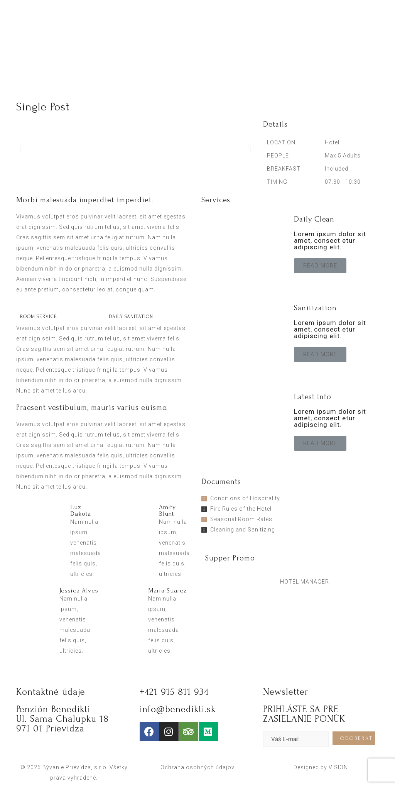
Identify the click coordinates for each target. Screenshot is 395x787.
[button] (320, 265)
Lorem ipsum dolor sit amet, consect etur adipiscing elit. (330, 240)
